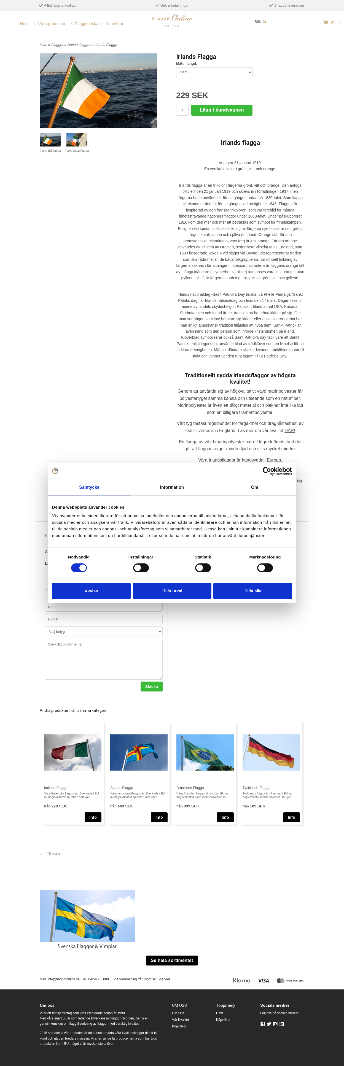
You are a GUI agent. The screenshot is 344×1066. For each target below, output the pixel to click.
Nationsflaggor (79, 45)
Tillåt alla (253, 590)
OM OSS (178, 1012)
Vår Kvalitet (180, 1019)
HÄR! (289, 430)
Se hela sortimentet (172, 959)
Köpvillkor (114, 23)
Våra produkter (51, 23)
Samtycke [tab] (89, 487)
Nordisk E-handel (157, 979)
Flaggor (57, 45)
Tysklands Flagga (256, 787)
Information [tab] (172, 487)
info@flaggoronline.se (64, 979)
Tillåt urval (172, 590)
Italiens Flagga (56, 787)
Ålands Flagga (121, 787)
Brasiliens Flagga (190, 787)
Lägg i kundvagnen (222, 110)
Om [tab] (254, 487)
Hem (24, 23)
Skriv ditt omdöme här (104, 658)
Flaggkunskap (88, 23)
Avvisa (91, 590)
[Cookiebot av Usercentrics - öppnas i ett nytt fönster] (268, 471)
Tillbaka (50, 853)
